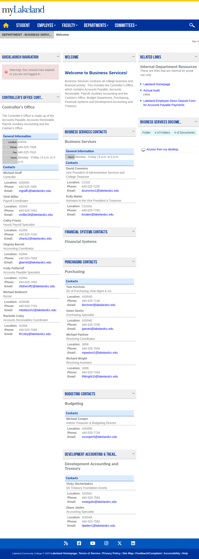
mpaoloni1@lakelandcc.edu (100, 352)
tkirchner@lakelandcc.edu (98, 305)
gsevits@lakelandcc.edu (97, 328)
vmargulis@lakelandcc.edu (99, 501)
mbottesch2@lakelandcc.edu (37, 310)
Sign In (195, 41)
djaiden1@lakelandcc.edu (98, 525)
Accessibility (172, 553)
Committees (125, 25)
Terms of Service (89, 553)
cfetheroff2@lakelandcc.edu (37, 286)
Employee (45, 25)
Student (23, 25)
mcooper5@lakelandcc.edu (99, 436)
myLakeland (22, 9)
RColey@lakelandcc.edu (35, 334)
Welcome (62, 34)
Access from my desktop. (162, 149)
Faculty (68, 25)
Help (185, 553)
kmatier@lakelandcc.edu (98, 214)
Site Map (127, 553)
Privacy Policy (111, 553)
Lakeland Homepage (156, 84)
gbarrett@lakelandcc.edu (35, 262)
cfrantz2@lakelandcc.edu (35, 238)
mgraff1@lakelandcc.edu (35, 190)
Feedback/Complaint (148, 553)
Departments (95, 25)
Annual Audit (151, 90)
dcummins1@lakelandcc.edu (100, 190)
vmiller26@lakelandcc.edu (36, 214)
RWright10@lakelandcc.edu (100, 376)
